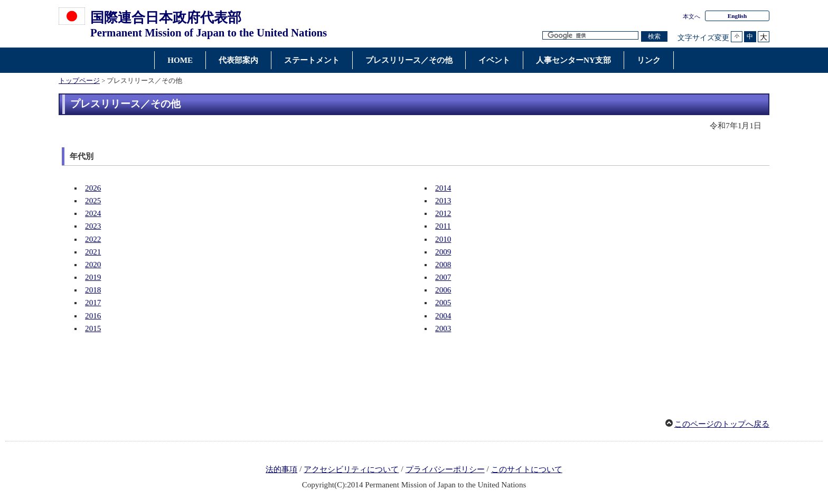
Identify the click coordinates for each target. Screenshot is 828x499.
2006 (443, 290)
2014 (443, 188)
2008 (443, 264)
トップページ (79, 80)
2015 (93, 328)
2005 (443, 302)
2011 (443, 226)
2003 (443, 328)
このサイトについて (526, 469)
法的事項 (281, 469)
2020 (93, 264)
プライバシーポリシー (445, 469)
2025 (93, 200)
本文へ (691, 16)
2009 (443, 252)
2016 (93, 316)
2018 (93, 290)
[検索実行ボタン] (654, 36)
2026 (93, 188)
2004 (443, 316)
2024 (93, 213)
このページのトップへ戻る (721, 424)
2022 (93, 239)
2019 (93, 277)
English (737, 16)
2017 (93, 302)
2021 (93, 252)
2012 (443, 213)
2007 (443, 277)
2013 (443, 200)
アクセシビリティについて (351, 469)
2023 (93, 226)
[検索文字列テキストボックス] (590, 35)
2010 (443, 239)
